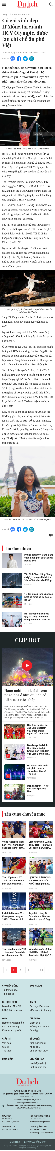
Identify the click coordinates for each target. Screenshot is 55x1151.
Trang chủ (6, 14)
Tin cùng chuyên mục (24, 814)
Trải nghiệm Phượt (39, 1027)
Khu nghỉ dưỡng (10, 1027)
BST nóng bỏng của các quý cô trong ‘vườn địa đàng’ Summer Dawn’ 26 (37, 617)
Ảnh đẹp (34, 1031)
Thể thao (26, 14)
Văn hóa (6, 1043)
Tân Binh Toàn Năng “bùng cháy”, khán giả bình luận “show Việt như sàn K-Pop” (38, 577)
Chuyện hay (37, 1059)
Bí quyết (35, 1039)
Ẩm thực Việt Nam (39, 1007)
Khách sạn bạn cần (12, 1031)
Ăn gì (33, 1003)
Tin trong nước (9, 990)
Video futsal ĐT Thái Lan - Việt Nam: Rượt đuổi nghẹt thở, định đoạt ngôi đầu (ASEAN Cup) (14, 845)
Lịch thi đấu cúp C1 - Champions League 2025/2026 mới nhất (13, 917)
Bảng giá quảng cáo (35, 1142)
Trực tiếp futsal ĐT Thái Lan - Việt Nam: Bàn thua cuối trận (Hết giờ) (13, 881)
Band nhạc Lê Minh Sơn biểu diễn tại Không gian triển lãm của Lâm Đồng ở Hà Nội (38, 750)
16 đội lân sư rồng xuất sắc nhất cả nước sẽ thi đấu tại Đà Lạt (38, 597)
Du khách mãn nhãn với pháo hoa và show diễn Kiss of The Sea (37, 770)
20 (41, 971)
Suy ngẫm (36, 986)
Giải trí (17, 14)
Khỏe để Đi (35, 1047)
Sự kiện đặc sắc (38, 1068)
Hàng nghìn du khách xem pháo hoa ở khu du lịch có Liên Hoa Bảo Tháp (25, 695)
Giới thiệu (15, 1142)
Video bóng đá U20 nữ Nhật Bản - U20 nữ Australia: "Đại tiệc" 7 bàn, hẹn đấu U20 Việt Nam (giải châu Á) (40, 953)
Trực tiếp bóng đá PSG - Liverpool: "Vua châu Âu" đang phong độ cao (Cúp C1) (14, 953)
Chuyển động (10, 986)
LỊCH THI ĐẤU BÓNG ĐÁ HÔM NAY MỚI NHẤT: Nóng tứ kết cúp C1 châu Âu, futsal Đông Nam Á (40, 881)
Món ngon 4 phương (40, 1011)
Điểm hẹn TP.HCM (11, 1007)
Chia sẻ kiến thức (39, 1051)
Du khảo (35, 1019)
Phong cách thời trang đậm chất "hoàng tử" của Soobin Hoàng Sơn (38, 558)
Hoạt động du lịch (39, 1064)
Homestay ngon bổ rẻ (13, 1023)
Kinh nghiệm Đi (38, 1043)
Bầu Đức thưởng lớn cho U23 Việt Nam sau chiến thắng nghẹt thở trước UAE (38, 729)
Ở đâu (5, 1019)
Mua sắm (7, 1059)
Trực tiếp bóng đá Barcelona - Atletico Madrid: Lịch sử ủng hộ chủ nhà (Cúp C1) (39, 917)
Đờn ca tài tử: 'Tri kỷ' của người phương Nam (38, 789)
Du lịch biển (9, 1003)
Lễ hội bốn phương (12, 1011)
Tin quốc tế (8, 994)
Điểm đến (35, 1023)
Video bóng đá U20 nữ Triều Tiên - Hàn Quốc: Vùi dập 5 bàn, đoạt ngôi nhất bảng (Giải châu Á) (41, 845)
